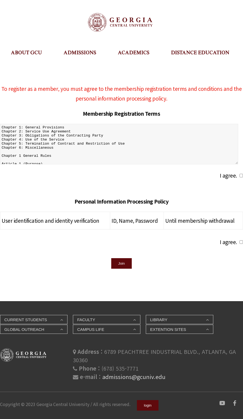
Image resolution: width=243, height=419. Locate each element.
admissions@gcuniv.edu (134, 377)
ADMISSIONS (79, 52)
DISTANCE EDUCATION (200, 52)
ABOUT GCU (26, 52)
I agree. (228, 175)
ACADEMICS (133, 52)
